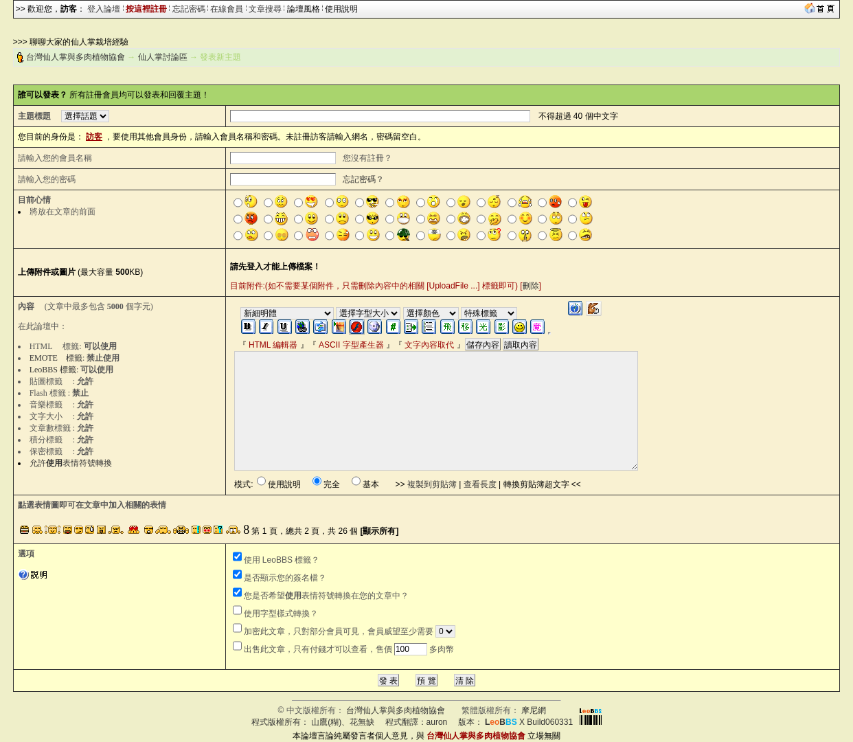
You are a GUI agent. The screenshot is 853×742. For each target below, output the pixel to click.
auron (437, 722)
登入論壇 (103, 9)
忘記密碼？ (363, 179)
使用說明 (341, 9)
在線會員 (226, 9)
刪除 (531, 286)
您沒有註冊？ (367, 158)
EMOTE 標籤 (56, 358)
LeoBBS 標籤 (53, 369)
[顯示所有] (380, 531)
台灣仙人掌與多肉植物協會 (75, 57)
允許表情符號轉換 (71, 463)
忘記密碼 (188, 9)
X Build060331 (529, 722)
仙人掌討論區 (162, 57)
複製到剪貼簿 (432, 484)
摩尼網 (533, 710)
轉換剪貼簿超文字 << (542, 484)
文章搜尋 (265, 9)
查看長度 (480, 484)
